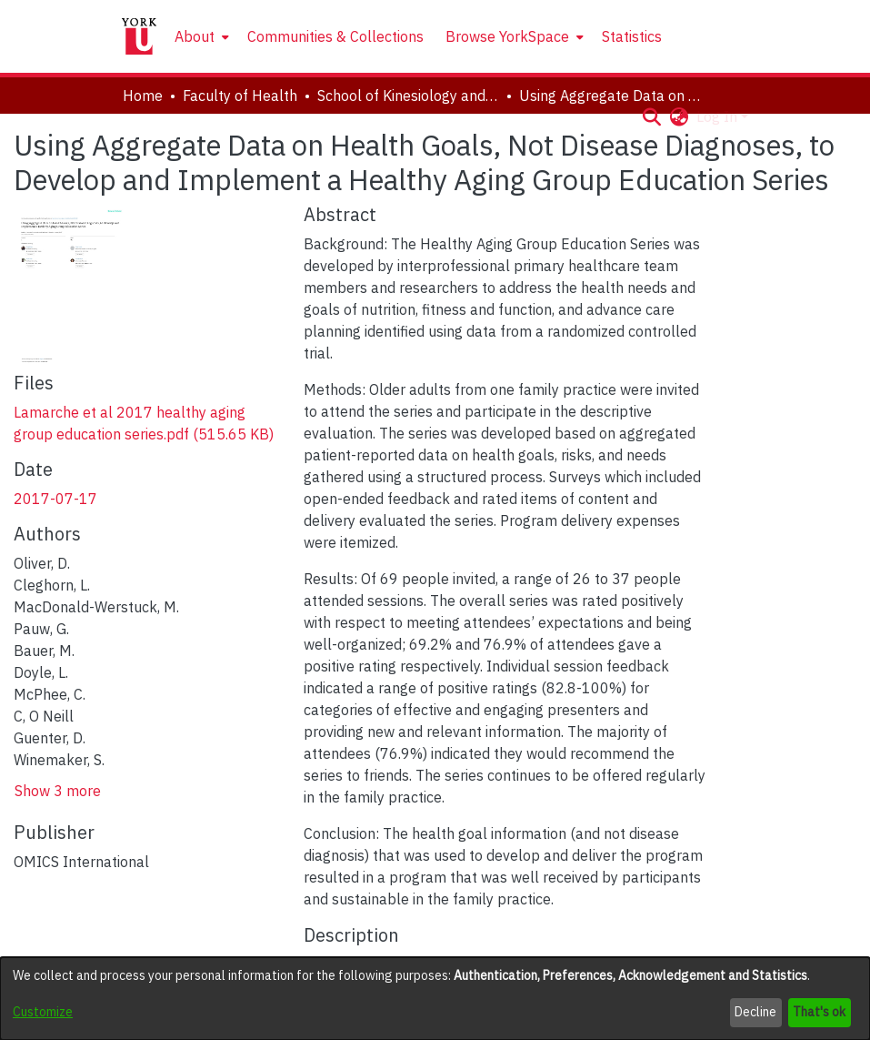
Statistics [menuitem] (632, 36)
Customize (43, 1012)
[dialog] (435, 998)
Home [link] (143, 95)
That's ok (819, 1012)
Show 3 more (58, 791)
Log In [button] (718, 116)
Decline (755, 1012)
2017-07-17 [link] (55, 499)
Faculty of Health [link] (240, 95)
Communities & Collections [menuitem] (335, 36)
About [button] (195, 36)
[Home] (139, 36)
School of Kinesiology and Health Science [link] (408, 95)
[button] (652, 116)
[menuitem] (200, 36)
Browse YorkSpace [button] (507, 36)
